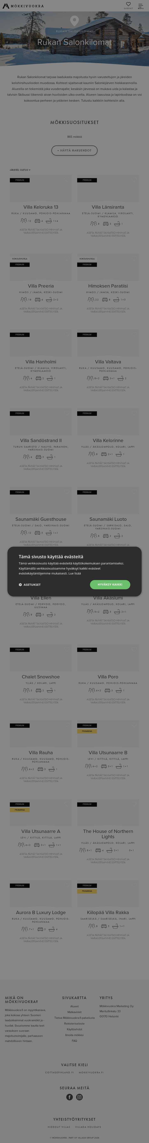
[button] (30, 585)
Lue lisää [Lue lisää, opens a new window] (74, 573)
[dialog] (74, 571)
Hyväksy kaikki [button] (110, 584)
